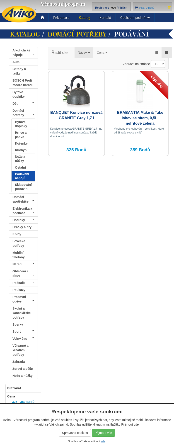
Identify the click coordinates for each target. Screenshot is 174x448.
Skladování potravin (23, 187)
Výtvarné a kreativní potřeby (20, 350)
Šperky (17, 324)
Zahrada (18, 361)
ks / (146, 7)
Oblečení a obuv (23, 273)
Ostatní (20, 167)
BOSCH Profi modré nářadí (22, 83)
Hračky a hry (21, 227)
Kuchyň (21, 150)
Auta (15, 62)
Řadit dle (60, 52)
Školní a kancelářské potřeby (21, 313)
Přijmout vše (103, 433)
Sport (23, 331)
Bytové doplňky (18, 94)
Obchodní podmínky (135, 17)
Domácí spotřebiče (23, 199)
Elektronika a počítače (23, 211)
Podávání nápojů (22, 176)
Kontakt (105, 17)
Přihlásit (122, 7)
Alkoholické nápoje (23, 52)
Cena (102, 52)
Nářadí (23, 264)
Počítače (23, 283)
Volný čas (23, 338)
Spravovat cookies (75, 433)
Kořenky (21, 143)
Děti (23, 103)
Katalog (84, 17)
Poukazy (18, 290)
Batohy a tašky (19, 71)
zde (103, 441)
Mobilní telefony (18, 255)
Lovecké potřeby (18, 243)
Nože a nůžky (20, 158)
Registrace (102, 7)
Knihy (16, 234)
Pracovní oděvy (23, 299)
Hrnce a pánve (21, 134)
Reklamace (61, 17)
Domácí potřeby (77, 34)
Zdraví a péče (23, 369)
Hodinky (23, 220)
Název (84, 52)
